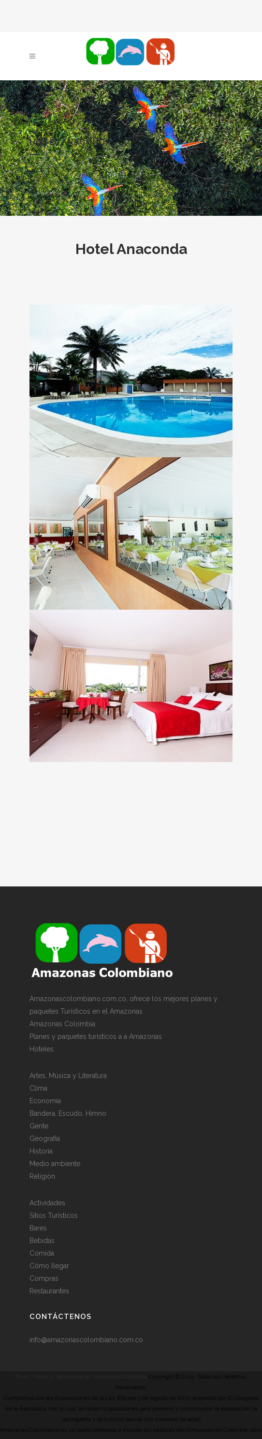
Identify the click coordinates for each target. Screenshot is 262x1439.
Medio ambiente (54, 1163)
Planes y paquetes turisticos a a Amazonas (95, 1035)
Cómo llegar (49, 1265)
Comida (41, 1252)
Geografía (44, 1137)
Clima (38, 1087)
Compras (43, 1277)
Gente (38, 1125)
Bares (38, 1227)
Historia (41, 1150)
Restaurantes (49, 1290)
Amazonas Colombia (62, 1023)
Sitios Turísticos (53, 1214)
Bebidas (42, 1240)
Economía (45, 1100)
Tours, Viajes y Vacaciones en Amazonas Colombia (81, 1375)
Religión (42, 1175)
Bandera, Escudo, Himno (67, 1112)
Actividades (47, 1202)
